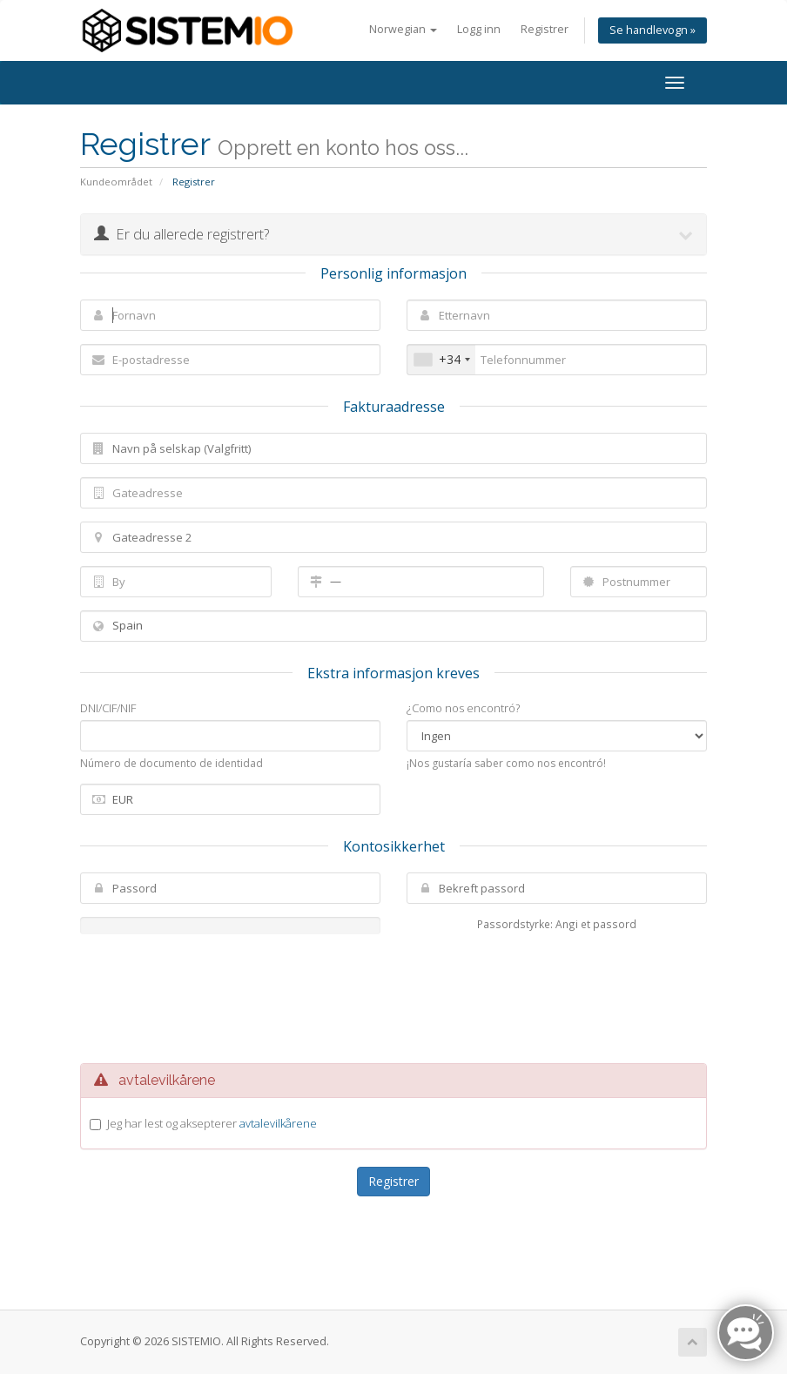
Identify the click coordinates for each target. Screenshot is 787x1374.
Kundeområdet (116, 181)
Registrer (544, 29)
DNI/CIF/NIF (108, 708)
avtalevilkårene (278, 1123)
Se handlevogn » (652, 30)
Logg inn (479, 29)
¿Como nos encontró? (463, 708)
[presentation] (410, 999)
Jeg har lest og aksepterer (212, 1123)
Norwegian (403, 29)
